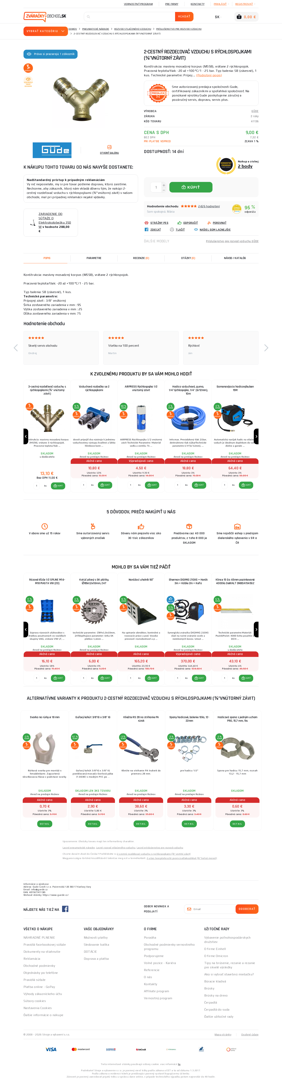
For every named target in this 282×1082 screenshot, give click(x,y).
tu (179, 1064)
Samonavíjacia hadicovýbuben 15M (235, 388)
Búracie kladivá (215, 982)
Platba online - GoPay (39, 987)
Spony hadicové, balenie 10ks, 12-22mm (189, 720)
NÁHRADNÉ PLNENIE (39, 938)
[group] (47, 437)
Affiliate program (156, 992)
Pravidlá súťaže (35, 980)
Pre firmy (171, 3)
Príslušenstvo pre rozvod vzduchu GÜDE (232, 241)
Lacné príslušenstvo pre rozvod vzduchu (160, 848)
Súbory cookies (35, 1001)
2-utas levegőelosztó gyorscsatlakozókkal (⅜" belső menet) (182, 858)
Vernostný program (138, 3)
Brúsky (209, 989)
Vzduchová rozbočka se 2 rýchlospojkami (94, 388)
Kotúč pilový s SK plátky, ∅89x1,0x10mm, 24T (94, 582)
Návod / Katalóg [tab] (235, 258)
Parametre (94, 258)
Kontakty (197, 3)
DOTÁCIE (90, 952)
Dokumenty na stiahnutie (42, 952)
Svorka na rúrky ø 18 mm (45, 718)
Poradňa (150, 938)
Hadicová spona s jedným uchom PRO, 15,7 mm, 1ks (237, 720)
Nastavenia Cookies (38, 1008)
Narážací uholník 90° (141, 580)
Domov (73, 29)
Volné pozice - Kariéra (160, 963)
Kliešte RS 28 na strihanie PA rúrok (141, 720)
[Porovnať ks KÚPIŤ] (36, 486)
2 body (245, 165)
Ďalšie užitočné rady (218, 1017)
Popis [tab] (47, 258)
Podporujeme (154, 956)
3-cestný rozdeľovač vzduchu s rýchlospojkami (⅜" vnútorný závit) (47, 390)
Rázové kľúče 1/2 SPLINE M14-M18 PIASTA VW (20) (47, 582)
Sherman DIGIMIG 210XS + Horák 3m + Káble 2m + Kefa (188, 582)
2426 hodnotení (209, 206)
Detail (45, 824)
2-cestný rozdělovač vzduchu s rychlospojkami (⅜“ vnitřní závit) (154, 854)
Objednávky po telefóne (41, 973)
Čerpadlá (210, 1003)
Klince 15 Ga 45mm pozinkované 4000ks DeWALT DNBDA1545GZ (235, 582)
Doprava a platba (96, 959)
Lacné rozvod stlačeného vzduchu (115, 848)
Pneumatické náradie (95, 29)
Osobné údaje (249, 1035)
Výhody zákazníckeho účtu (43, 994)
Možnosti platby (96, 938)
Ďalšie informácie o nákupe (43, 1015)
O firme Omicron (216, 956)
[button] (15, 347)
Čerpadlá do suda (217, 1010)
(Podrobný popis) (209, 75)
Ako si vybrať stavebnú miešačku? (229, 975)
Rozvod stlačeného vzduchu (132, 29)
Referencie (151, 970)
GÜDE (254, 111)
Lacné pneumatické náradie (79, 848)
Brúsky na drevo (216, 996)
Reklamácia (32, 959)
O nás (148, 977)
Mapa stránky (223, 1035)
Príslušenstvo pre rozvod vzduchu (179, 29)
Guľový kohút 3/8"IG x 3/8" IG (92, 718)
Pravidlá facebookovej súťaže (45, 945)
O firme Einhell (215, 949)
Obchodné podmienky (39, 966)
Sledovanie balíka (96, 945)
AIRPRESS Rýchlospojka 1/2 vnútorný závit (141, 388)
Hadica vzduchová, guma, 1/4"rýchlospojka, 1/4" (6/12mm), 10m (188, 390)
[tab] (141, 258)
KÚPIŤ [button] (60, 486)
